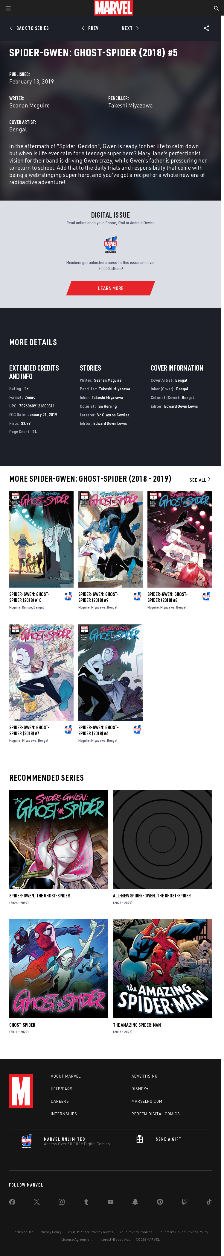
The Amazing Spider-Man (137, 1025)
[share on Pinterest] (160, 1203)
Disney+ (140, 1088)
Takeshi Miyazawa (130, 105)
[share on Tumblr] (86, 1203)
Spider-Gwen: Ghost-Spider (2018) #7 (29, 730)
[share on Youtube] (111, 1203)
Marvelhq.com (147, 1101)
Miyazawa (98, 607)
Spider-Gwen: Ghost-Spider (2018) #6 (98, 730)
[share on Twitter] (37, 1203)
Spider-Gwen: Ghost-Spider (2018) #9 (98, 597)
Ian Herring (107, 406)
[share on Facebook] (12, 1203)
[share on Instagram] (62, 1203)
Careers (60, 1101)
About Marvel (66, 1076)
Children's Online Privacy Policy (183, 1232)
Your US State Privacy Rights (90, 1232)
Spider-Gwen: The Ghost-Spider (39, 896)
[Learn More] (110, 288)
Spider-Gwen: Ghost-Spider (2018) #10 (29, 597)
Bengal (18, 129)
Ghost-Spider (22, 1025)
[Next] (130, 28)
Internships (64, 1113)
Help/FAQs (62, 1088)
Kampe (27, 607)
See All (201, 480)
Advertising (145, 1076)
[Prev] (91, 28)
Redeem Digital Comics (156, 1113)
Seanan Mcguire (29, 105)
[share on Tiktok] (209, 1203)
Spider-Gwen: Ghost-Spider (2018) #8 (167, 597)
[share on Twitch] (185, 1203)
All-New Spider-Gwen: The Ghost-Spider (152, 896)
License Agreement (77, 1239)
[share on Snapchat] (135, 1203)
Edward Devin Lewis (110, 423)
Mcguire (15, 607)
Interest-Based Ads (114, 1239)
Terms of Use (23, 1232)
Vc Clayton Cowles (113, 414)
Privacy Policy (51, 1232)
